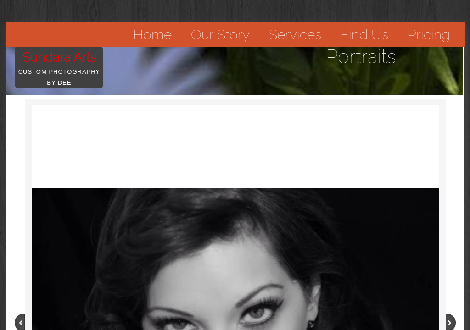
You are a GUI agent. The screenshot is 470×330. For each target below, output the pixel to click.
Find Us (364, 35)
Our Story (220, 35)
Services (295, 35)
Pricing (429, 35)
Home (152, 35)
